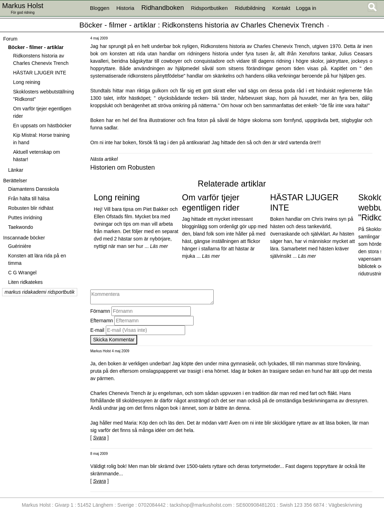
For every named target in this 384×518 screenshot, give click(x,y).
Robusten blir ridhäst (30, 208)
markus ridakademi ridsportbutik (39, 292)
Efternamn (101, 320)
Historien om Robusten (122, 167)
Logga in (306, 8)
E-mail (97, 330)
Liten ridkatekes (25, 282)
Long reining (26, 82)
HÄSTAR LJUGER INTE (39, 72)
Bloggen (99, 8)
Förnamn (100, 311)
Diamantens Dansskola (33, 189)
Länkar (15, 170)
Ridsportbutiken (209, 8)
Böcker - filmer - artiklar (117, 25)
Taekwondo (20, 227)
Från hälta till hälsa (29, 198)
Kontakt (281, 8)
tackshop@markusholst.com (201, 505)
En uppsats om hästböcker (42, 125)
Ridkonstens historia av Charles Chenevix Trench (243, 25)
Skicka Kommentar (113, 339)
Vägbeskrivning (345, 505)
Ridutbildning (250, 8)
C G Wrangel (22, 272)
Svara (99, 437)
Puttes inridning (25, 217)
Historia (125, 8)
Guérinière (19, 246)
